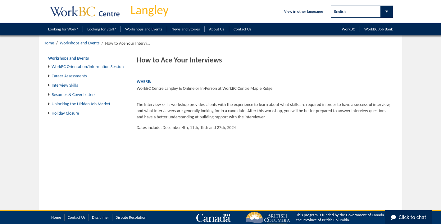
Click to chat (408, 217)
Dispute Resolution (131, 217)
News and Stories (185, 29)
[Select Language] (362, 12)
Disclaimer (100, 217)
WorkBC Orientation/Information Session (88, 66)
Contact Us (242, 29)
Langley (149, 10)
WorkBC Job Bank (378, 29)
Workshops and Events (143, 29)
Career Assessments (69, 76)
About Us (216, 29)
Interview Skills (65, 85)
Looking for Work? (63, 29)
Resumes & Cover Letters (73, 94)
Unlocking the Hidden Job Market (81, 104)
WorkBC (348, 29)
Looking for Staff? (101, 29)
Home (48, 43)
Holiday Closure (65, 113)
